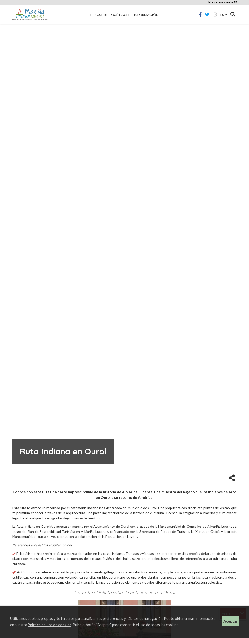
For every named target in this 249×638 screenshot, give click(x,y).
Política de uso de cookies (49, 625)
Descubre (99, 15)
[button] (232, 477)
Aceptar (230, 621)
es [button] (222, 15)
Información (146, 15)
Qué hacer (120, 15)
